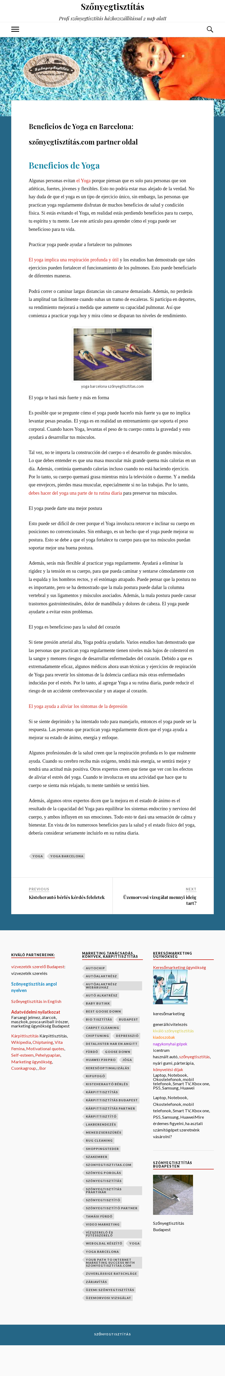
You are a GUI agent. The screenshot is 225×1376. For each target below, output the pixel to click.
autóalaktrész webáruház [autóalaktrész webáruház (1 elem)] (101, 1016)
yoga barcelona (66, 887)
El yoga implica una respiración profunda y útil (74, 290)
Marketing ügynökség (31, 1092)
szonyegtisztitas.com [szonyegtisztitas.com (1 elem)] (108, 1195)
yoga (38, 887)
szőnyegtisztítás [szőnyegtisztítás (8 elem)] (104, 1211)
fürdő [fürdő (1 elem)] (92, 1082)
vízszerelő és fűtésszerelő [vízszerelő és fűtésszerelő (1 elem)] (99, 1264)
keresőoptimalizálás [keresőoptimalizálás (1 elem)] (107, 1098)
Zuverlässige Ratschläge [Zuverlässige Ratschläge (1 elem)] (111, 1304)
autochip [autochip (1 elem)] (95, 999)
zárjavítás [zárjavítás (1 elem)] (96, 1312)
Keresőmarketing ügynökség (179, 998)
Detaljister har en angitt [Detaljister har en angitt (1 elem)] (112, 1074)
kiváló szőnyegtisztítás (173, 1061)
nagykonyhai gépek (170, 1074)
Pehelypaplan (47, 1085)
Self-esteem (22, 1085)
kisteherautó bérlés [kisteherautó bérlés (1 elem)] (107, 1115)
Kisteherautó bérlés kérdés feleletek (67, 928)
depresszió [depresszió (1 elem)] (127, 1066)
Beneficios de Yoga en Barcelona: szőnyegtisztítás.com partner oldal (107, 147)
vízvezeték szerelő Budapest (37, 997)
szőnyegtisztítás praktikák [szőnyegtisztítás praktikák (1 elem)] (104, 1221)
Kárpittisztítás (25, 1066)
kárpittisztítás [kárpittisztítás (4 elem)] (102, 1123)
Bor (42, 1098)
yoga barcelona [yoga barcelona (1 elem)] (102, 1282)
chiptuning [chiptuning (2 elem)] (97, 1066)
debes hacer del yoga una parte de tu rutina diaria (75, 523)
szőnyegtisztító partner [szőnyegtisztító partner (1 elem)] (112, 1239)
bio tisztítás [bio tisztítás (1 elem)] (99, 1050)
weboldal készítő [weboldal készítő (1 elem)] (104, 1274)
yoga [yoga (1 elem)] (134, 1274)
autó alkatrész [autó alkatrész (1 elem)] (102, 1026)
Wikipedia (21, 1072)
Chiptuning (43, 1072)
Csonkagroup (23, 1098)
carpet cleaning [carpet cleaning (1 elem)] (102, 1058)
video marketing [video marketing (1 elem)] (103, 1255)
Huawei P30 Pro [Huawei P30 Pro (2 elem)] (101, 1090)
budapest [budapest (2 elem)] (128, 1050)
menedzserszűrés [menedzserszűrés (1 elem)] (103, 1163)
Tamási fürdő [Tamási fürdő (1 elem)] (99, 1247)
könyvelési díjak (168, 1100)
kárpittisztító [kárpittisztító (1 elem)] (101, 1147)
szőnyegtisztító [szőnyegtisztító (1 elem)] (103, 1230)
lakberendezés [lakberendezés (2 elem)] (101, 1155)
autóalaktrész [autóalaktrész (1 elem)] (101, 1007)
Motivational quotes (45, 1079)
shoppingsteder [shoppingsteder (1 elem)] (102, 1179)
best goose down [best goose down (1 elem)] (103, 1042)
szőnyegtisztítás (194, 1087)
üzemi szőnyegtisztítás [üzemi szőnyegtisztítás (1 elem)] (110, 1320)
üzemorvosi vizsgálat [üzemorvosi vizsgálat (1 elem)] (108, 1328)
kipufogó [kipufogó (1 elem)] (95, 1106)
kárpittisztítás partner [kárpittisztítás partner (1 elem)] (110, 1139)
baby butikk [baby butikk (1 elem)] (98, 1034)
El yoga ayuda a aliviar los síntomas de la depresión (78, 736)
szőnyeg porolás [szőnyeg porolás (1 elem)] (103, 1203)
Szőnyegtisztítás (112, 1365)
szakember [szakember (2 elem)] (96, 1187)
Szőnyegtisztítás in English (36, 1031)
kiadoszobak (164, 1067)
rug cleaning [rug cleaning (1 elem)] (99, 1171)
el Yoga (83, 211)
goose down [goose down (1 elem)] (117, 1082)
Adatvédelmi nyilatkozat (35, 1042)
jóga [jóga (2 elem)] (127, 1090)
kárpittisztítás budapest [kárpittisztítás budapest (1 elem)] (112, 1131)
